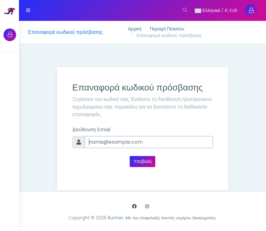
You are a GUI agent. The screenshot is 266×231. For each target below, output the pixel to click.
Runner (115, 218)
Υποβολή (142, 161)
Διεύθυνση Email (91, 129)
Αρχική (134, 29)
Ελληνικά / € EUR (216, 10)
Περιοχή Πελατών (167, 29)
